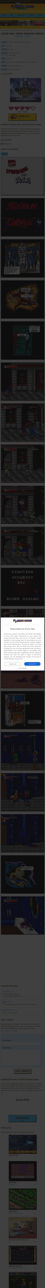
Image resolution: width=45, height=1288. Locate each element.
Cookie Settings (9, 659)
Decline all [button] (12, 664)
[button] (22, 668)
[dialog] (22, 644)
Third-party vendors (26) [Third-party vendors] (30, 644)
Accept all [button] (32, 664)
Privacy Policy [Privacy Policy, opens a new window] (18, 659)
